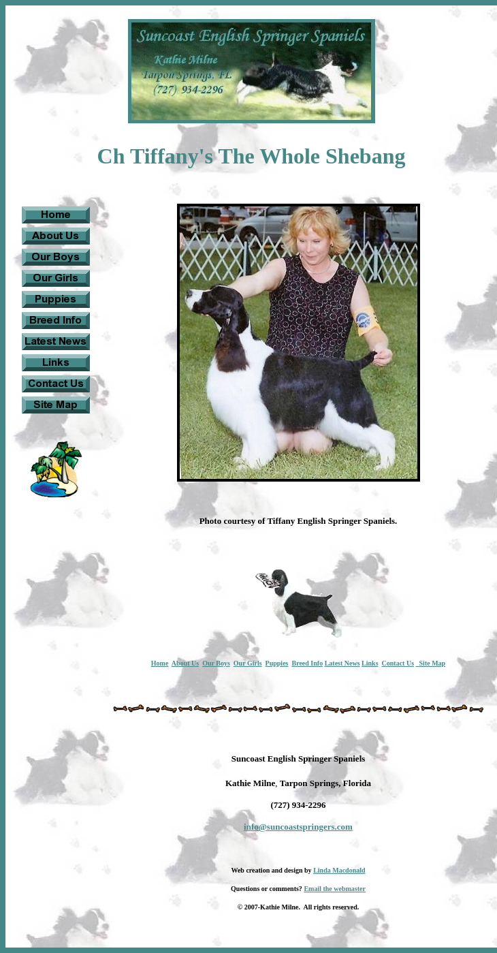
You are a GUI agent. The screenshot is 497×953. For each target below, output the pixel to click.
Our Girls (248, 663)
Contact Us (398, 663)
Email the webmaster (335, 888)
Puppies (277, 663)
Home (160, 663)
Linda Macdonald (339, 870)
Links (370, 663)
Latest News (342, 663)
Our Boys (216, 663)
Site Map (431, 663)
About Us (185, 663)
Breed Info (307, 663)
